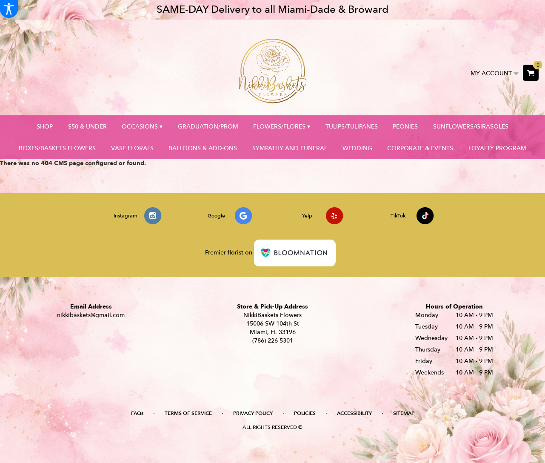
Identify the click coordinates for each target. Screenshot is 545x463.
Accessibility (354, 413)
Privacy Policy (253, 413)
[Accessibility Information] (9, 9)
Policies (305, 413)
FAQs (137, 413)
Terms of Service (188, 413)
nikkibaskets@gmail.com (91, 315)
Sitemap (403, 413)
